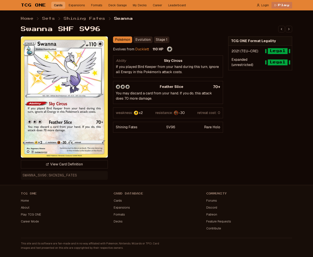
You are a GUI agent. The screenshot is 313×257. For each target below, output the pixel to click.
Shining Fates (84, 18)
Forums (211, 201)
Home (27, 18)
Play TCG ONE (31, 214)
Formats (96, 5)
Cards (58, 5)
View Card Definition (64, 164)
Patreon (211, 214)
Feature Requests (218, 221)
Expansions (77, 5)
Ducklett (142, 49)
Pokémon (122, 39)
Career (157, 5)
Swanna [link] (123, 18)
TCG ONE (33, 5)
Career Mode (30, 221)
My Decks (140, 5)
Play (282, 5)
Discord (211, 207)
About (25, 207)
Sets (48, 18)
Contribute (213, 228)
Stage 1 (161, 39)
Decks (118, 221)
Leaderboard (177, 5)
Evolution (143, 39)
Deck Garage (117, 5)
